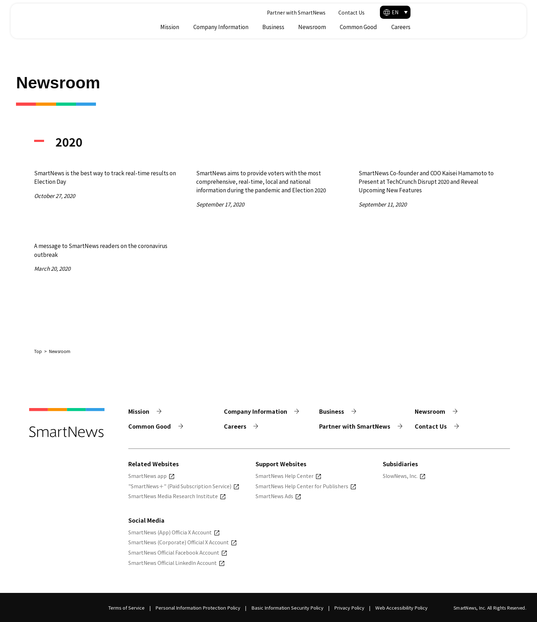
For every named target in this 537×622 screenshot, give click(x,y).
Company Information (323, 27)
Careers (503, 27)
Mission (272, 27)
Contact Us (448, 12)
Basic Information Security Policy (287, 607)
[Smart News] (68, 18)
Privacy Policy (349, 607)
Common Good (460, 27)
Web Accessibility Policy (401, 607)
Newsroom (414, 27)
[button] (497, 12)
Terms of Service (126, 607)
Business (376, 27)
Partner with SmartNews (393, 12)
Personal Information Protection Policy (197, 607)
